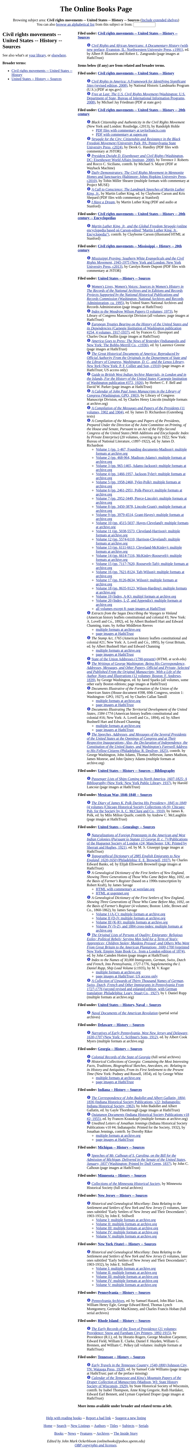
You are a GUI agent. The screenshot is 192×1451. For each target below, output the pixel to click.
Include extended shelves (160, 20)
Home (48, 1426)
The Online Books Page (96, 9)
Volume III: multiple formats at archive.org (127, 1228)
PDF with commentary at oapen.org (122, 134)
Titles (114, 1426)
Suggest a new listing (130, 1418)
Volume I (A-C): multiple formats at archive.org (130, 914)
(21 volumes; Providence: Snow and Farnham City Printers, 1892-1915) (132, 1331)
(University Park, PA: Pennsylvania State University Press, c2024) (133, 143)
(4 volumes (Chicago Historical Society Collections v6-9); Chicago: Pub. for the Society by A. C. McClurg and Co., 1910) (136, 807)
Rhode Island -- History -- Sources (124, 1321)
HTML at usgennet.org (112, 893)
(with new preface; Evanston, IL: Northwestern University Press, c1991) (137, 48)
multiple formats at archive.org (118, 629)
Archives (103, 1433)
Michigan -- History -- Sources (121, 1147)
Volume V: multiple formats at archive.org (126, 1236)
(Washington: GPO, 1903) (133, 393)
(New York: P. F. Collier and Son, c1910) (137, 360)
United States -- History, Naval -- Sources (129, 1005)
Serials (144, 1426)
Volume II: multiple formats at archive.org (126, 1224)
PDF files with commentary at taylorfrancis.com (131, 130)
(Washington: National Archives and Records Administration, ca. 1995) (135, 295)
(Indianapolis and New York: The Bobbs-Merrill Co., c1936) (136, 343)
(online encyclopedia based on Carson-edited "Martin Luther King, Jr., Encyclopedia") (137, 230)
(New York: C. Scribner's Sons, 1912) (137, 1035)
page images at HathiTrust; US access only (127, 976)
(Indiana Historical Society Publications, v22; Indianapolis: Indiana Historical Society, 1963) (136, 1102)
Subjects (128, 1426)
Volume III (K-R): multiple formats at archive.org (132, 922)
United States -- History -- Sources (37, 79)
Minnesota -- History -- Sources (122, 1175)
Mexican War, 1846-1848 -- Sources (125, 795)
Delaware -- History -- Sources (121, 1025)
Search (62, 1426)
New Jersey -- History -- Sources (123, 1195)
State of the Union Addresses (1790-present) (123, 659)
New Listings (80, 1426)
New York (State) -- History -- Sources (127, 1244)
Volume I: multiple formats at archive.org (126, 1220)
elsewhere (59, 55)
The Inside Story (126, 1433)
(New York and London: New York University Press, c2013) (135, 262)
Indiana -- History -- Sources (120, 1090)
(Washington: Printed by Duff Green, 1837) (136, 1160)
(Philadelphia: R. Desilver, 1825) (137, 742)
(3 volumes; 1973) (131, 311)
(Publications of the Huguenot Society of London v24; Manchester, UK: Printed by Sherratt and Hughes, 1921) (137, 841)
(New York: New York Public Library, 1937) (137, 781)
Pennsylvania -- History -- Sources (124, 1292)
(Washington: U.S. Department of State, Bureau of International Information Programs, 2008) (136, 98)
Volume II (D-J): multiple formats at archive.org (130, 918)
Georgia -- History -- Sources (120, 1049)
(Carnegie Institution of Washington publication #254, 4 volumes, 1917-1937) (137, 328)
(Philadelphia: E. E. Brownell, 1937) (133, 858)
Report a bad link (98, 1418)
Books (58, 1433)
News (72, 1433)
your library (37, 55)
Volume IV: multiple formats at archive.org (127, 1232)
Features (86, 1433)
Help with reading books (64, 1418)
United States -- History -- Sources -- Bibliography (136, 771)
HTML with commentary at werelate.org (125, 889)
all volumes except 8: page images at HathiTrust (130, 609)
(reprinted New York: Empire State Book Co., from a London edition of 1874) (138, 943)
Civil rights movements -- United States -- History (136, 73)
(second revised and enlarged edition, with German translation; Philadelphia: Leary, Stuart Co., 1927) (135, 987)
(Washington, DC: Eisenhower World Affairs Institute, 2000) (135, 158)
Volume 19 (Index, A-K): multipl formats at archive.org (136, 596)
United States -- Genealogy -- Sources (126, 827)
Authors (100, 1426)
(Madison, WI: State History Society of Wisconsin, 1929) (134, 1382)
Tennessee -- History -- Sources (121, 1357)
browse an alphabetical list (75, 24)
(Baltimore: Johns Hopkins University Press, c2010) (137, 177)
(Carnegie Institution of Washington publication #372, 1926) (137, 379)
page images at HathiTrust (115, 634)
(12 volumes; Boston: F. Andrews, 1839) (138, 672)
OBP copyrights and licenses (95, 1445)
